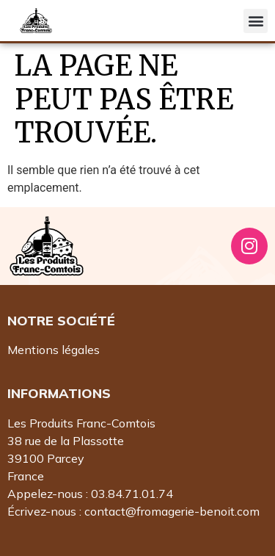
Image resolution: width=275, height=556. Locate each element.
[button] (255, 21)
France (25, 476)
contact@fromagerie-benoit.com (172, 511)
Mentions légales (53, 349)
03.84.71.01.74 (132, 493)
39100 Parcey (45, 458)
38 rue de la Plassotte (65, 440)
